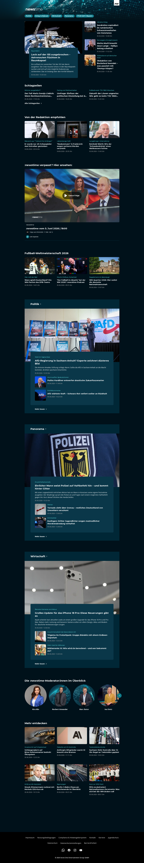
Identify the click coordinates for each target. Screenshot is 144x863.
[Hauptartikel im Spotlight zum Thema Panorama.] (38, 429)
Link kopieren (32, 236)
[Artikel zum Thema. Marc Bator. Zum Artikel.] (84, 697)
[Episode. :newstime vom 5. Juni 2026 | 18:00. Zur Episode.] (72, 201)
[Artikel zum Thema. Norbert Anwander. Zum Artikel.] (60, 697)
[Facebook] (69, 850)
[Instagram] (74, 850)
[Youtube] (80, 850)
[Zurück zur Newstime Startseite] (34, 9)
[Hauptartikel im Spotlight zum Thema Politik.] (35, 304)
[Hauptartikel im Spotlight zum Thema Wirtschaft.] (38, 556)
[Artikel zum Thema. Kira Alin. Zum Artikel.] (36, 697)
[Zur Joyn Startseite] (116, 3)
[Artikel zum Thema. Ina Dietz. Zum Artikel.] (108, 697)
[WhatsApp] (63, 850)
